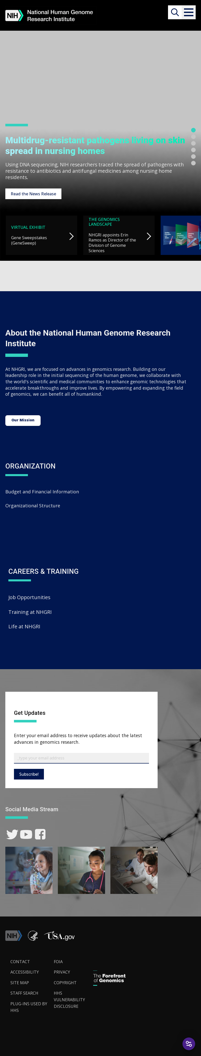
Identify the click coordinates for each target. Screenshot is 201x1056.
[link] (12, 834)
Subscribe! (29, 774)
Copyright (65, 982)
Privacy (62, 972)
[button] (189, 12)
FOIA (58, 961)
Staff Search (24, 993)
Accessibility (24, 972)
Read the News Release (33, 194)
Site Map (19, 982)
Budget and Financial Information (42, 492)
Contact (20, 961)
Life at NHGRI (24, 626)
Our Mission (23, 420)
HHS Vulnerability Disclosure (69, 999)
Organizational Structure (32, 506)
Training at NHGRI (30, 612)
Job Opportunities (29, 597)
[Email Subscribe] (81, 758)
